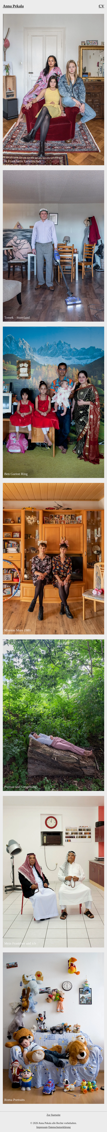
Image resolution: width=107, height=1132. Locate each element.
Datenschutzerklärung (59, 1127)
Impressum (42, 1127)
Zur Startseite (53, 1115)
